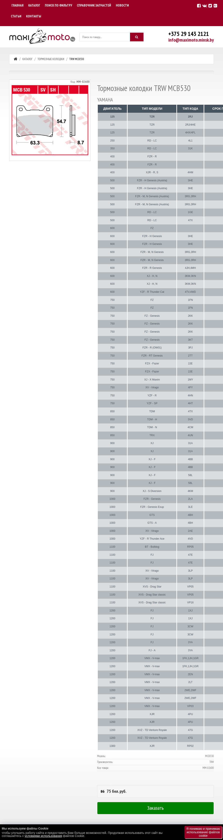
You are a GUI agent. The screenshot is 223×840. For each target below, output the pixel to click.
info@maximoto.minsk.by (191, 40)
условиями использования (43, 836)
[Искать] (137, 37)
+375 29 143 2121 (188, 34)
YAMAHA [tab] (105, 100)
